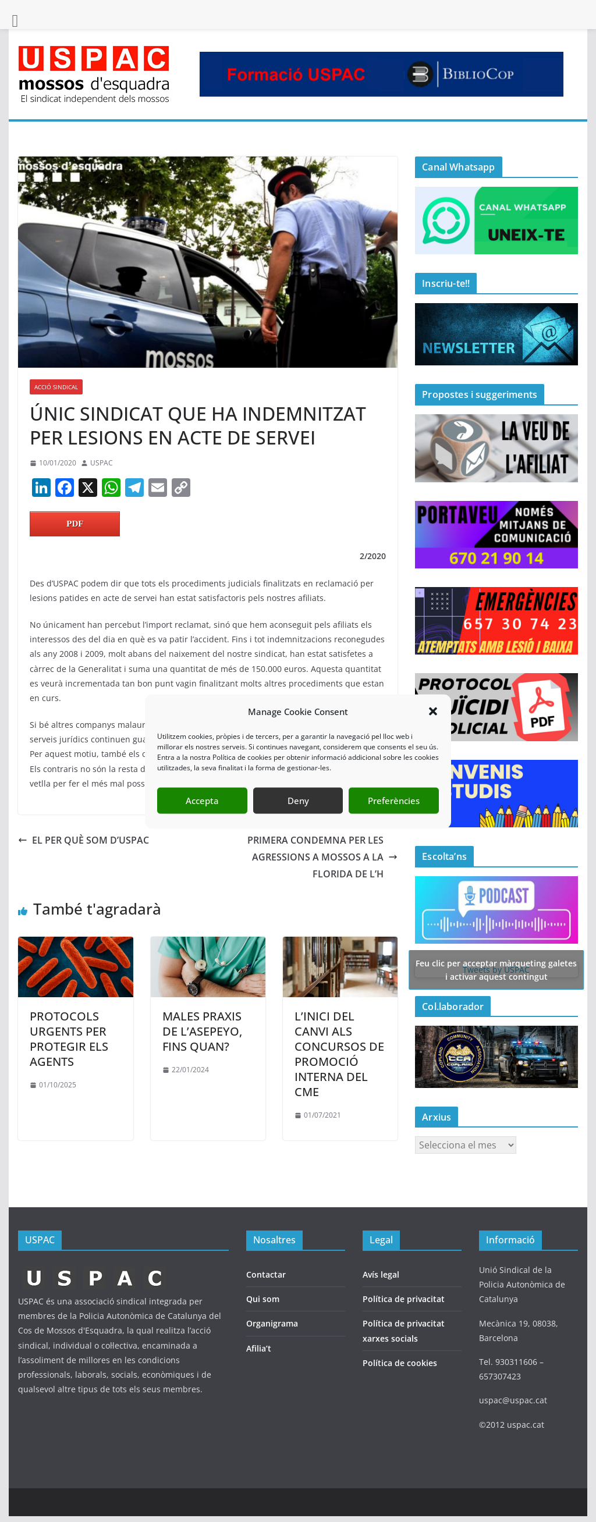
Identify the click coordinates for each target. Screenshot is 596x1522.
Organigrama (272, 1323)
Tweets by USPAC (496, 969)
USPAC (101, 463)
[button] (433, 728)
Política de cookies (400, 1362)
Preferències (394, 817)
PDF (74, 523)
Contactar (266, 1274)
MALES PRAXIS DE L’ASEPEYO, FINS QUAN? (202, 1031)
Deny (298, 817)
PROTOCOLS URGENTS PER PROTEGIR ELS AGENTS (69, 1038)
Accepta (202, 817)
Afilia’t (258, 1348)
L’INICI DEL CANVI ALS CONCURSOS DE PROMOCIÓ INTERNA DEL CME (339, 1054)
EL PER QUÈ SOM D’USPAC (83, 840)
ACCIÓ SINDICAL (56, 387)
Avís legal (381, 1274)
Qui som (262, 1298)
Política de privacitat (404, 1298)
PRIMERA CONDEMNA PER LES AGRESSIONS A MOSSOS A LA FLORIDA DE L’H (322, 857)
